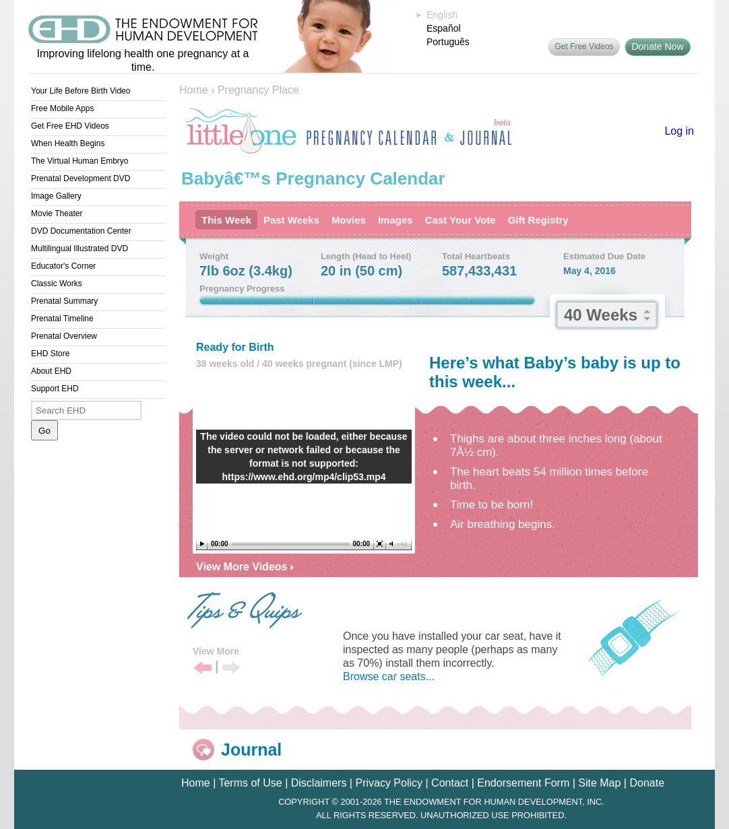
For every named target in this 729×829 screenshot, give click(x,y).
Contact (449, 783)
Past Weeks (291, 220)
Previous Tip (202, 668)
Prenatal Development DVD (80, 178)
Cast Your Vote (460, 220)
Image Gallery (56, 196)
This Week (226, 220)
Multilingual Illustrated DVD (79, 248)
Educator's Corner (63, 266)
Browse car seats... (389, 676)
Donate (646, 783)
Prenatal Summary (64, 301)
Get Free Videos (583, 46)
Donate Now (657, 46)
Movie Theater (56, 213)
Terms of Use (250, 783)
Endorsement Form (523, 783)
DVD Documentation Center (81, 231)
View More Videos (245, 566)
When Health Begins (67, 143)
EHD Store (50, 353)
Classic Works (56, 283)
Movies (348, 220)
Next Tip (231, 668)
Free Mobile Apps (62, 108)
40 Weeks (600, 315)
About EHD (51, 371)
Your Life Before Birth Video (80, 91)
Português (448, 41)
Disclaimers (319, 783)
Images (395, 220)
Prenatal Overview (64, 336)
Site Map (599, 783)
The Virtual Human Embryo (80, 161)
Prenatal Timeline (62, 318)
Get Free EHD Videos (70, 126)
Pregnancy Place (258, 90)
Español (443, 28)
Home (193, 90)
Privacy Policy (388, 783)
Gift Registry (538, 220)
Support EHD (55, 388)
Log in (679, 131)
